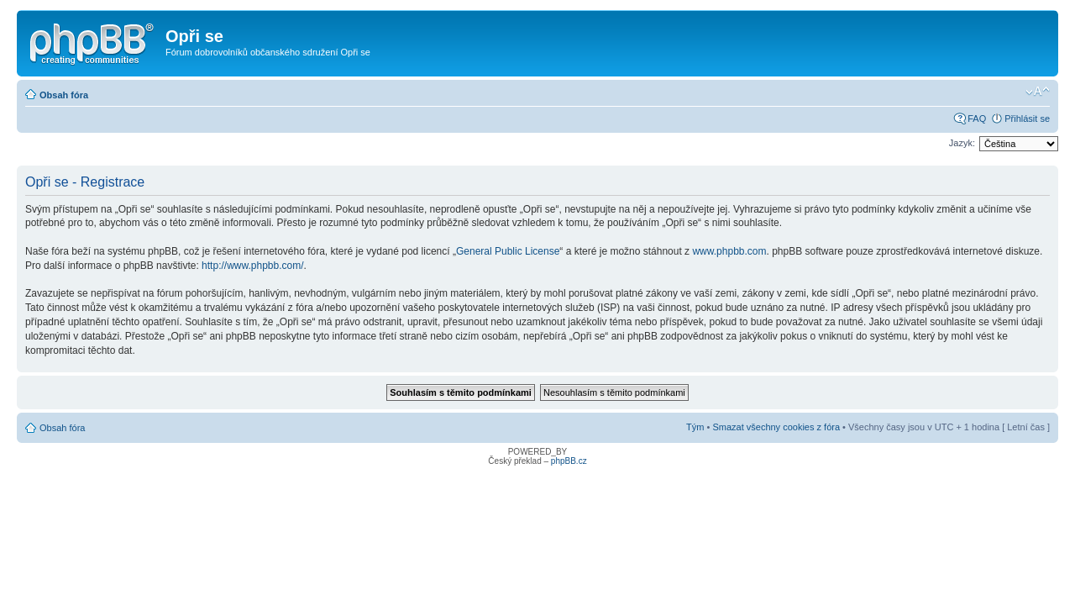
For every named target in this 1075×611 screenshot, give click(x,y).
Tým (695, 427)
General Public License (507, 251)
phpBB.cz (569, 461)
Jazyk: (962, 143)
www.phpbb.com (729, 251)
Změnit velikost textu (1037, 91)
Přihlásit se (1027, 118)
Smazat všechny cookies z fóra (776, 427)
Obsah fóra (63, 95)
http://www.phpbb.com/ (252, 265)
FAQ (977, 118)
